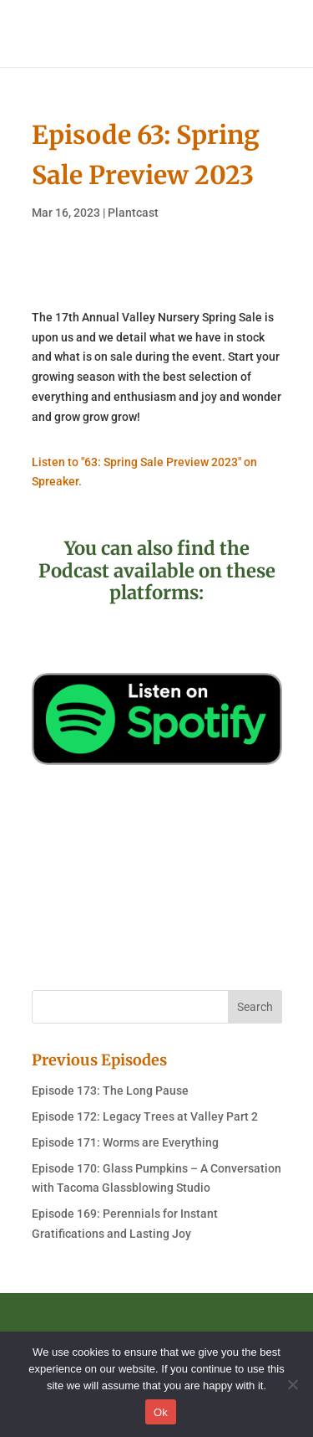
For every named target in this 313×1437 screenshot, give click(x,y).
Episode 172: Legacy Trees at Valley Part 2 (145, 1116)
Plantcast (133, 212)
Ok (161, 1412)
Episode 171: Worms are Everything (125, 1142)
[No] (292, 1384)
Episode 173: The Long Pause (110, 1090)
